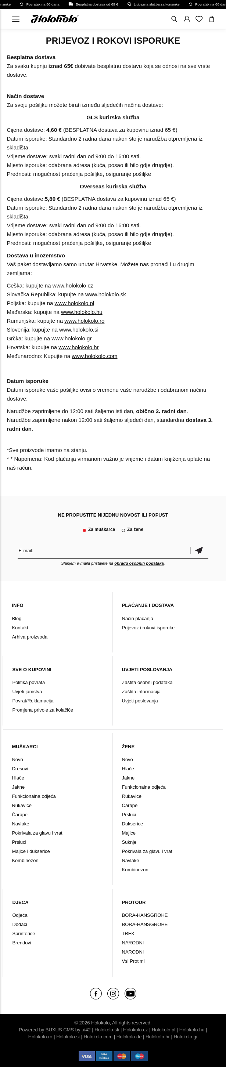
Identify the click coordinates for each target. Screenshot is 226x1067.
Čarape (20, 814)
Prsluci (19, 842)
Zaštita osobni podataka (147, 682)
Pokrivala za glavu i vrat (37, 833)
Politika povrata (28, 682)
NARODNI (133, 942)
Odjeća (19, 915)
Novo (17, 759)
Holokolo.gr (185, 1036)
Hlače (18, 778)
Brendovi (21, 942)
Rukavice (21, 805)
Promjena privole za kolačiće (42, 710)
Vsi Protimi (133, 961)
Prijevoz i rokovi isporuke (148, 627)
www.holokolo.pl (74, 303)
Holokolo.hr (158, 1036)
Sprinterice (23, 933)
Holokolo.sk (106, 1029)
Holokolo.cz (135, 1029)
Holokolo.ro (40, 1036)
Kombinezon (25, 860)
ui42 (86, 1029)
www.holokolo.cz (73, 285)
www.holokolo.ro (84, 321)
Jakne (18, 787)
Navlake (20, 824)
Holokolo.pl (163, 1029)
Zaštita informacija (141, 691)
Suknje (129, 842)
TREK (128, 933)
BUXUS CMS (60, 1029)
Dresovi (20, 768)
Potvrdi (199, 550)
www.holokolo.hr (78, 347)
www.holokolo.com (94, 356)
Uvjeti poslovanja (140, 701)
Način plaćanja (137, 618)
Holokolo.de (129, 1036)
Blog (16, 618)
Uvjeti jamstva (27, 691)
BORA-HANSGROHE (145, 915)
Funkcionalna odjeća (33, 796)
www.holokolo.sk (105, 294)
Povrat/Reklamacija (32, 701)
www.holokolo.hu (82, 312)
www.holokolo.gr (71, 338)
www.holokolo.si (78, 329)
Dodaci (19, 924)
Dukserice (132, 824)
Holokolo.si (68, 1036)
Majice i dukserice (31, 851)
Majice (129, 833)
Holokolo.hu (192, 1029)
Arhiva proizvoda (29, 637)
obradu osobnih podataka (139, 563)
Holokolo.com (97, 1036)
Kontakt (20, 627)
